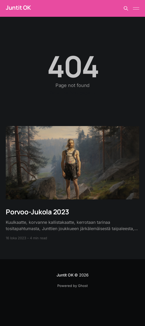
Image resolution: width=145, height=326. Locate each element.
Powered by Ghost (72, 286)
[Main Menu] (136, 8)
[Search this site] (126, 8)
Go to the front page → (73, 92)
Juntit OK (18, 7)
